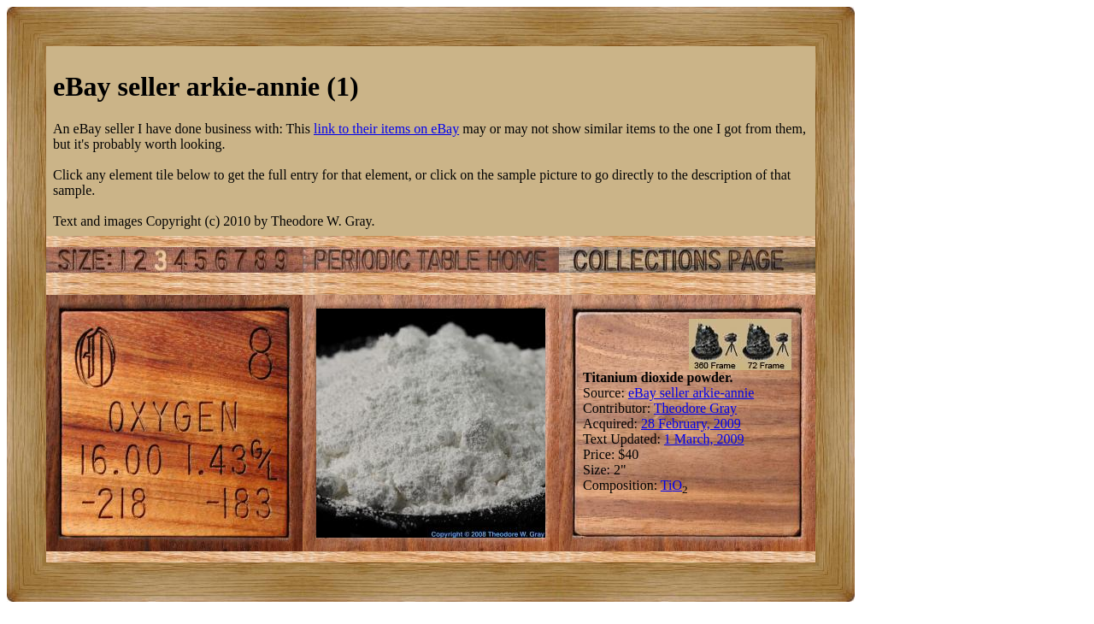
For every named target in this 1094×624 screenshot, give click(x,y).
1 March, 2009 (704, 439)
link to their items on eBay (386, 128)
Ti (667, 485)
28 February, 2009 (691, 423)
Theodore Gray (695, 408)
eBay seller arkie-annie (691, 393)
